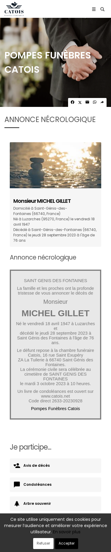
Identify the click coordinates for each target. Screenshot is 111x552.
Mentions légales (55, 544)
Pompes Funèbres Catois (55, 408)
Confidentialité (69, 539)
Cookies (93, 539)
